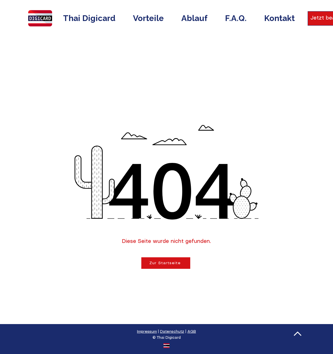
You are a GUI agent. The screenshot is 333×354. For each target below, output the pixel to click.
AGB (191, 332)
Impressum (147, 332)
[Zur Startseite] (165, 263)
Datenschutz (172, 332)
